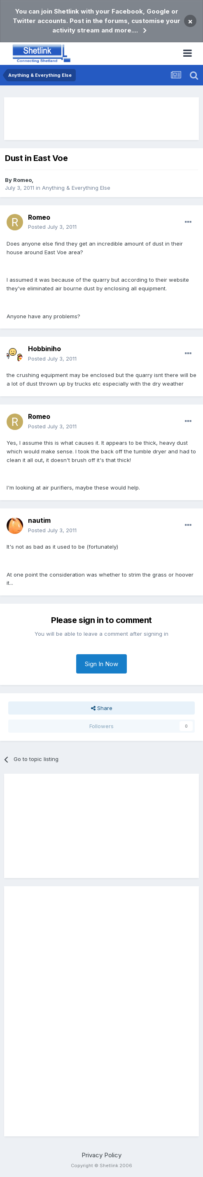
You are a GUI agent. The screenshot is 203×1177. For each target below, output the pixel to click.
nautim (39, 520)
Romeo (22, 180)
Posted (52, 226)
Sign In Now (101, 664)
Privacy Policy (101, 1155)
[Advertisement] (102, 118)
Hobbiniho (44, 349)
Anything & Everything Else (76, 187)
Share (101, 708)
